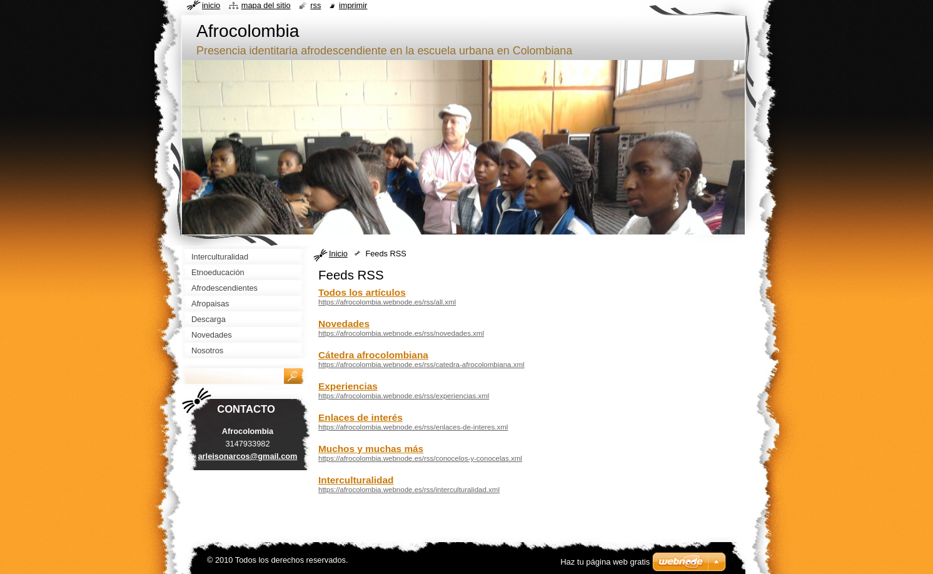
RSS (315, 5)
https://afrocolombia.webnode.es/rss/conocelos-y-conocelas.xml (420, 458)
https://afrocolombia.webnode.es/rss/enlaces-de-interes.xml (413, 427)
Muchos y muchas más (370, 448)
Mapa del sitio (266, 5)
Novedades (344, 323)
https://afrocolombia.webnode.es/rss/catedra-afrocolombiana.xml (421, 364)
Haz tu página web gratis (605, 561)
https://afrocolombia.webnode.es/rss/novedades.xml (401, 333)
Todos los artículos (362, 292)
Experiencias (348, 386)
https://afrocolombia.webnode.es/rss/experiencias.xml (403, 396)
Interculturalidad (355, 480)
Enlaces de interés (360, 417)
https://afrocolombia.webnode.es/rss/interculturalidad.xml (409, 489)
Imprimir (353, 5)
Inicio (338, 253)
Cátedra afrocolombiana (373, 355)
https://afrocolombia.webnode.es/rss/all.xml (387, 302)
